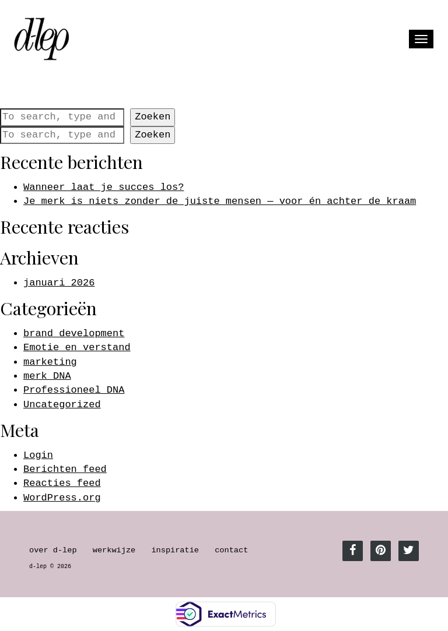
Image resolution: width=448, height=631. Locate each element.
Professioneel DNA (73, 390)
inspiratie (175, 550)
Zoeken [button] (152, 116)
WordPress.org (62, 497)
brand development (73, 333)
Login (38, 455)
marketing (50, 362)
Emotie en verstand (77, 347)
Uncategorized (62, 404)
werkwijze (114, 550)
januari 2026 (58, 282)
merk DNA (47, 376)
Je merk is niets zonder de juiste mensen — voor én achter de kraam (219, 201)
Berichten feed (65, 469)
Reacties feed (62, 483)
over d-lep (53, 550)
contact (231, 550)
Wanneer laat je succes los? (103, 187)
